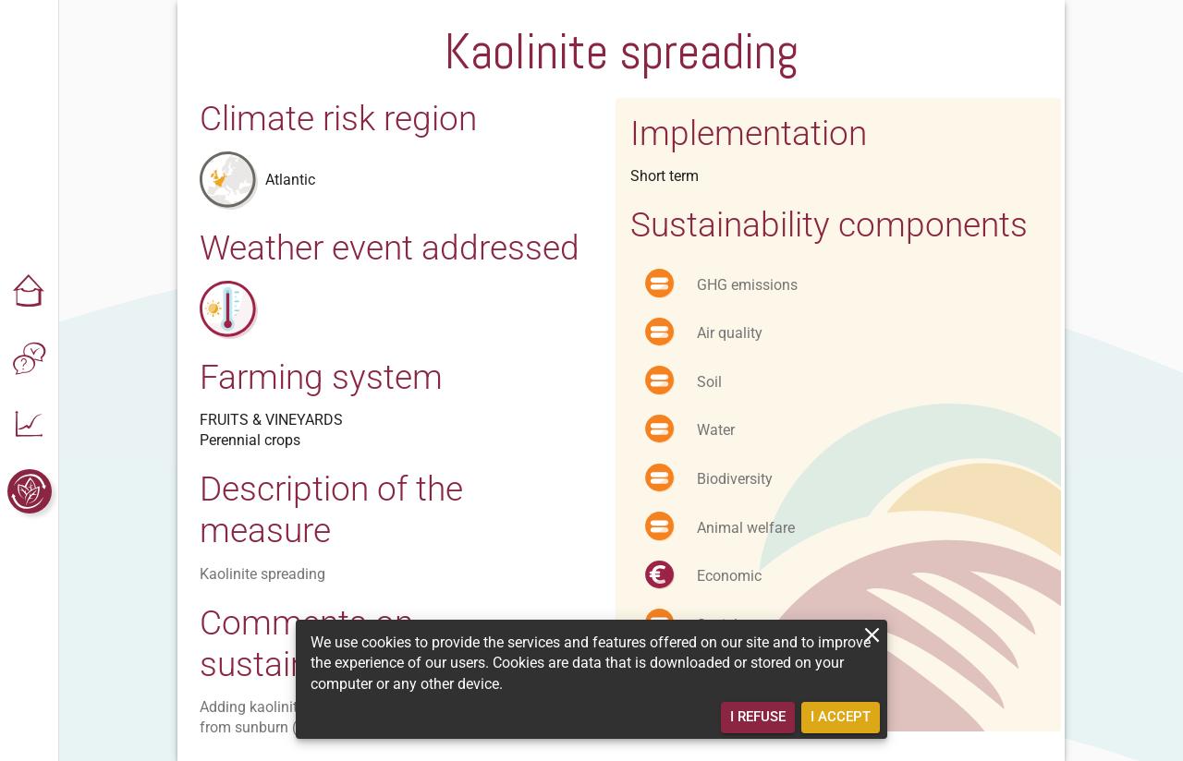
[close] (872, 635)
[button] (29, 292)
